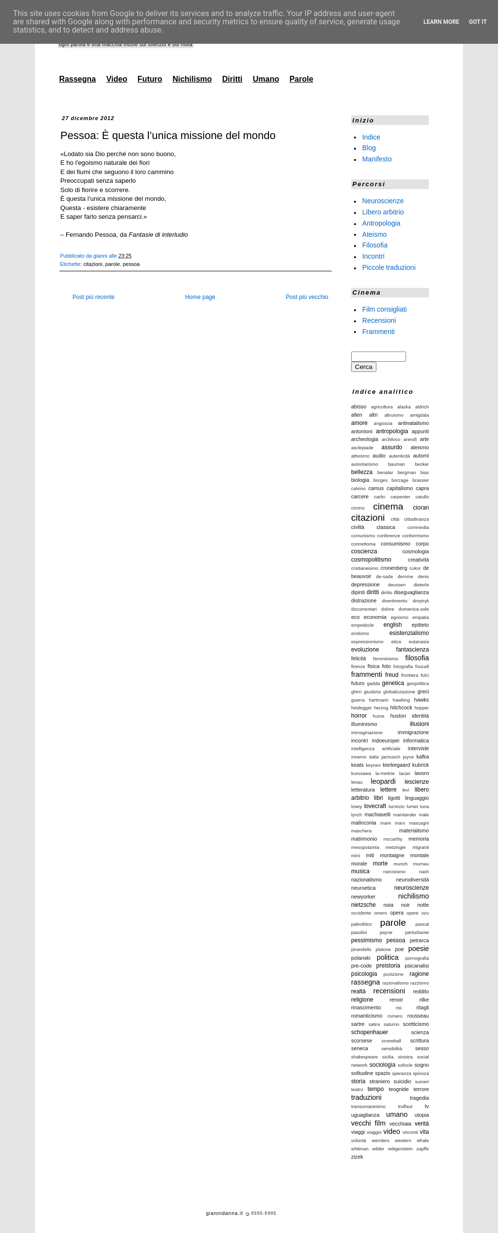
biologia (360, 480)
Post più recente (93, 297)
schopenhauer (369, 1032)
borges (381, 480)
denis (423, 576)
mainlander (404, 814)
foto (386, 666)
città (395, 519)
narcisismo (394, 871)
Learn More (442, 21)
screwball (391, 1040)
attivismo (360, 455)
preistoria (388, 965)
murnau (421, 863)
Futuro (150, 79)
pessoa (131, 264)
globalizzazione (399, 691)
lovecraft (375, 806)
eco (355, 617)
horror (359, 715)
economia (375, 617)
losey (356, 806)
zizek (357, 1157)
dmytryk (420, 600)
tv (427, 1106)
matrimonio (364, 839)
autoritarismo (364, 464)
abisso (358, 406)
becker (422, 464)
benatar (385, 472)
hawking (401, 700)
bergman (406, 472)
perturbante (417, 932)
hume (379, 716)
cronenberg (394, 568)
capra (422, 488)
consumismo (395, 543)
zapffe (422, 1148)
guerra (358, 700)
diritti (373, 592)
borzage (400, 480)
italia (374, 756)
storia (358, 1081)
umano (397, 1114)
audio (379, 455)
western (403, 1140)
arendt (410, 439)
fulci (425, 675)
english (392, 624)
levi (405, 790)
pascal (422, 924)
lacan (404, 773)
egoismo (399, 617)
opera (397, 913)
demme (405, 576)
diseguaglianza (411, 592)
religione (362, 999)
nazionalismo (366, 879)
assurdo (391, 447)
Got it (478, 21)
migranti (420, 847)
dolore (387, 609)
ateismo (419, 447)
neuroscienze (411, 887)
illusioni (419, 724)
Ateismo (374, 234)
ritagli (422, 1007)
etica (396, 641)
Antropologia (381, 223)
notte (423, 905)
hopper (421, 707)
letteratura (363, 790)
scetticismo (416, 1024)
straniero (380, 1081)
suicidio (402, 1081)
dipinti (358, 592)
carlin (379, 496)
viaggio (374, 1132)
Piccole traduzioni (389, 267)
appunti (420, 431)
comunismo (363, 535)
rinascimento (366, 1007)
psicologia (364, 973)
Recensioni (379, 320)
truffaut (405, 1106)
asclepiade (362, 447)
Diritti (232, 79)
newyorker (363, 896)
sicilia (387, 1056)
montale (419, 855)
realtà (358, 991)
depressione (365, 584)
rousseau (418, 1016)
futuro (358, 683)
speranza (401, 1073)
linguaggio (417, 798)
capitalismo (400, 488)
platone (383, 949)
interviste (418, 748)
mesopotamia (365, 847)
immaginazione (367, 732)
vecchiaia (400, 1124)
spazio (382, 1073)
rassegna (365, 982)
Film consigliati (384, 309)
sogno (422, 1065)
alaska (404, 406)
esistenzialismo (409, 633)
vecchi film (368, 1123)
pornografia (417, 958)
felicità (358, 658)
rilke (424, 1000)
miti (370, 855)
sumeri (422, 1081)
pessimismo (366, 940)
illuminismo (364, 724)
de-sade (384, 576)
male (424, 814)
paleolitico (361, 924)
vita (424, 1131)
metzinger (396, 847)
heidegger (361, 707)
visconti (410, 1132)
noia (388, 905)
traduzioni (366, 1097)
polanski (361, 958)
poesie (419, 948)
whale (423, 1140)
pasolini (359, 932)
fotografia (403, 666)
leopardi (383, 781)
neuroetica (363, 888)
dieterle (421, 584)
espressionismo (367, 641)
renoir (396, 1000)
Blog (369, 148)
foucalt (422, 666)
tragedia (419, 1098)
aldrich (422, 406)
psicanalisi (417, 966)
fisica (374, 666)
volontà (358, 1140)
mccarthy (392, 839)
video (391, 1131)
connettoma (363, 543)
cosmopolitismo (371, 559)
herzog (381, 707)
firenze (358, 666)
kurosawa (361, 773)
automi (421, 455)
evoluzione (365, 649)
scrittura (419, 1040)
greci (423, 691)
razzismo (419, 983)
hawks (421, 700)
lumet (412, 806)
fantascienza (412, 649)
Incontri (373, 256)
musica (360, 871)
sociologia (382, 1064)
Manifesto (377, 159)
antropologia (392, 431)
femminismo (385, 658)
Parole (301, 79)
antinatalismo (413, 423)
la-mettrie (385, 773)
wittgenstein (400, 1148)
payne (386, 932)
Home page (200, 297)
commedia (418, 527)
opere (413, 913)
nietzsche (363, 904)
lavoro (422, 773)
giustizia (372, 691)
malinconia (363, 823)
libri (378, 797)
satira (374, 1024)
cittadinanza (416, 519)
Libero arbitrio (383, 212)
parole (112, 264)
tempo (376, 1089)
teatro (357, 1089)
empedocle (362, 625)
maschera (361, 830)
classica (385, 527)
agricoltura (382, 406)
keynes (373, 765)
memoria (419, 839)
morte (380, 863)
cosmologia (415, 551)
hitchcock (401, 707)
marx (400, 823)
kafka (422, 756)
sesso (422, 1048)
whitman (360, 1148)
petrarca (419, 940)
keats (357, 765)
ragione (419, 973)
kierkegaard (396, 765)
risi (399, 1007)
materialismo (414, 830)
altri (373, 415)
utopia (422, 1115)
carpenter (400, 496)
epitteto (420, 625)
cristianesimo (364, 568)
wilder (378, 1148)
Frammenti (378, 331)
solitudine (362, 1073)
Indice (371, 137)
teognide (399, 1089)
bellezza (362, 472)
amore (359, 423)
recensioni (389, 991)
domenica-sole (414, 609)
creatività (418, 560)
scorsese (361, 1040)
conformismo (415, 535)
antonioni (362, 431)
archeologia (364, 439)
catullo (422, 496)
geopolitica (418, 683)
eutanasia (419, 641)
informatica (416, 740)
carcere (360, 496)
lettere (388, 789)
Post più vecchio (307, 297)
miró (355, 855)
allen (356, 415)
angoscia (383, 423)
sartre (358, 1024)
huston (398, 716)
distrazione (363, 600)
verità (422, 1123)
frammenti (366, 674)
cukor (415, 568)
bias (424, 472)
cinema (388, 506)
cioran (421, 507)
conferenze (388, 535)
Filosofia (375, 245)
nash (424, 871)
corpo (422, 543)
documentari (364, 609)
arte (424, 439)
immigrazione (413, 732)
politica (388, 957)
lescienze (417, 781)
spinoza (421, 1073)
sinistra (405, 1056)
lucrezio (397, 806)
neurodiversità (412, 879)
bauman (396, 464)
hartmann (379, 700)
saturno (391, 1024)
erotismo (360, 633)
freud (391, 674)
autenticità (399, 455)
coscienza (364, 551)
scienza (420, 1032)
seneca (359, 1048)
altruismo (393, 415)
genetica (393, 683)
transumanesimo (368, 1106)
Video (116, 79)
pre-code (361, 966)
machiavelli (378, 814)
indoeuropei (385, 740)
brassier (420, 480)
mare (385, 823)
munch (400, 863)
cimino (358, 508)
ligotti (394, 798)
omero (380, 913)
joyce (408, 756)
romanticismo (366, 1016)
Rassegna (77, 79)
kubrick (420, 765)
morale (359, 863)
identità (420, 716)
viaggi (358, 1132)
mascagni (419, 823)
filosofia (417, 658)
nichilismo (413, 896)
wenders (380, 1140)
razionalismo (395, 983)
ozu (425, 913)
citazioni (92, 264)
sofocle (405, 1065)
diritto (386, 592)
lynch (356, 814)
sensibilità (391, 1048)
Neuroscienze (383, 201)
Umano (266, 79)
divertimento (394, 600)
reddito (421, 991)
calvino (358, 488)
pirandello (361, 949)
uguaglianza (365, 1115)
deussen (397, 584)
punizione (393, 974)
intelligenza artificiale (375, 748)
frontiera (409, 675)
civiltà (357, 527)
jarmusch (390, 756)
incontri (359, 740)
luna (424, 806)
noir (405, 905)
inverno (358, 756)
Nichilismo (192, 79)
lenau (356, 782)
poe (399, 949)
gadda (373, 683)
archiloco (391, 439)
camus (376, 488)
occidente (361, 913)
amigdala (419, 415)
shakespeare (364, 1056)
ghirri (356, 691)
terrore (421, 1089)
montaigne (392, 855)
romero (395, 1016)
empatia (420, 617)
